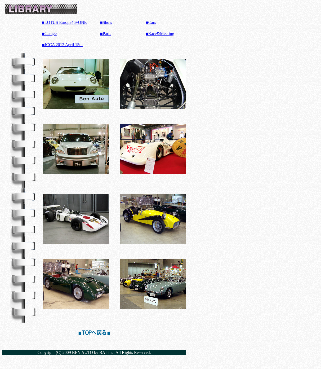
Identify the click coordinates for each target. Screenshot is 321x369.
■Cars (151, 22)
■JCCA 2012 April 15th (62, 44)
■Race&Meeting (160, 33)
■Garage (49, 33)
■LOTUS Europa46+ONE (64, 22)
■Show (106, 22)
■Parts (105, 33)
